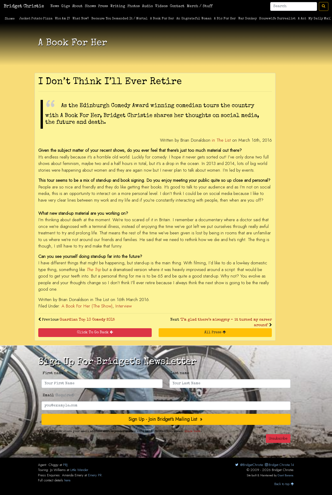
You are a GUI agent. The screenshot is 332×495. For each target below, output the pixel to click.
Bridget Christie (24, 6)
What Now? (80, 18)
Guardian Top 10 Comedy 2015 (87, 320)
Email (58, 395)
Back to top (284, 483)
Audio (147, 6)
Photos (133, 6)
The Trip (93, 269)
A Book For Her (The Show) (87, 306)
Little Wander (79, 469)
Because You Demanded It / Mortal (119, 18)
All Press (215, 332)
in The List (221, 140)
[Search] (293, 6)
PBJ (65, 464)
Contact (177, 6)
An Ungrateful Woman (194, 18)
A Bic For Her (225, 18)
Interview (123, 306)
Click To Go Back (95, 332)
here (67, 480)
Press (103, 6)
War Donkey (247, 18)
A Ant (302, 18)
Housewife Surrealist (277, 18)
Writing (117, 6)
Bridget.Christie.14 (279, 464)
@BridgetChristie (248, 464)
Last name (180, 373)
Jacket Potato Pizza (36, 18)
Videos (161, 6)
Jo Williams (58, 469)
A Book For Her (162, 18)
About (77, 6)
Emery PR (95, 475)
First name (53, 373)
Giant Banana (285, 475)
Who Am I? (62, 18)
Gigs (65, 6)
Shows (90, 6)
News (54, 6)
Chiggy (53, 464)
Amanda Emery (72, 475)
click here (192, 431)
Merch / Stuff (199, 6)
